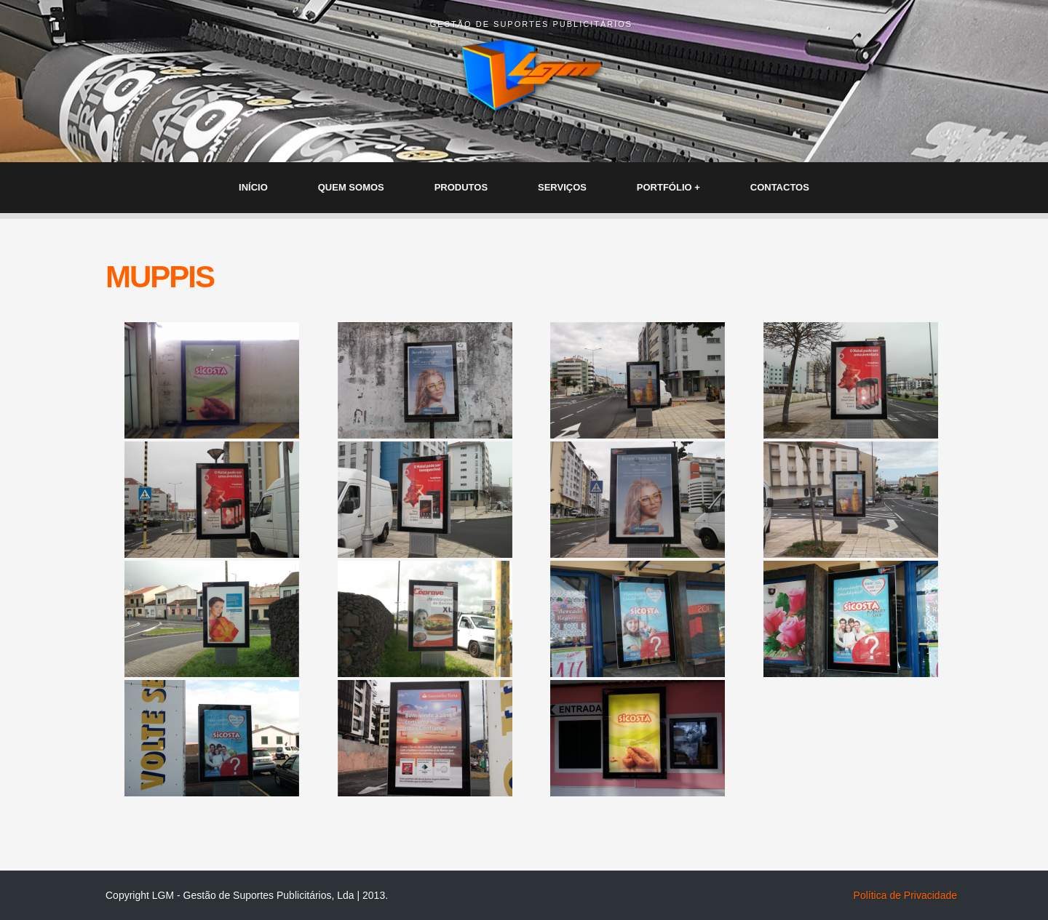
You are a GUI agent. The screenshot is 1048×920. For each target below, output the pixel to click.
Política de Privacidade (905, 895)
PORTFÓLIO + (668, 187)
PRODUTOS (461, 187)
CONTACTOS (779, 187)
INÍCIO (253, 187)
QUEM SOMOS (351, 187)
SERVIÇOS (562, 187)
